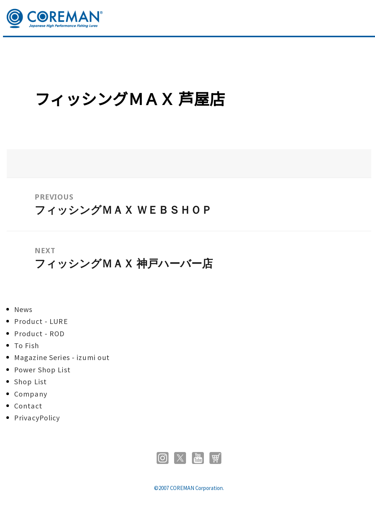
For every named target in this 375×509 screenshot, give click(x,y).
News (23, 309)
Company (30, 393)
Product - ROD (39, 333)
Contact (28, 405)
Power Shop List (42, 369)
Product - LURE (41, 321)
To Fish (26, 345)
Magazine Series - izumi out (62, 357)
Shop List (30, 381)
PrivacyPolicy (37, 417)
